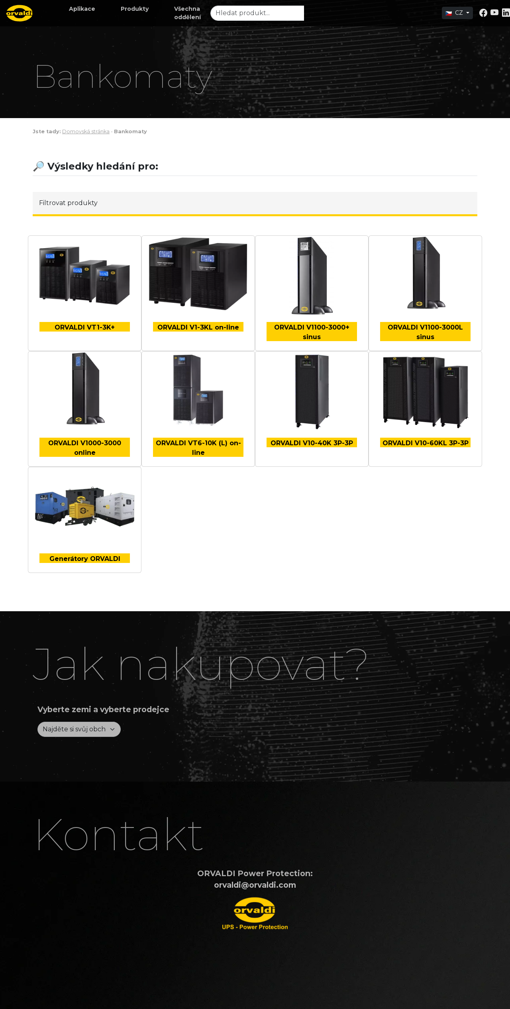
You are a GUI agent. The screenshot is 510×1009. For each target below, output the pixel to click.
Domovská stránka (86, 131)
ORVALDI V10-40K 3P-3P (312, 443)
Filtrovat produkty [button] (68, 203)
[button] (82, 9)
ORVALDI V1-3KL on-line (198, 327)
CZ (455, 12)
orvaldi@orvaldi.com (255, 885)
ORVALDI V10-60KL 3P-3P (425, 443)
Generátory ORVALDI (84, 559)
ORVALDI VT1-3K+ (85, 327)
